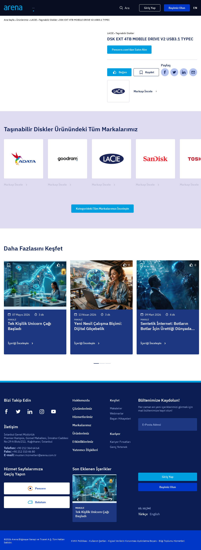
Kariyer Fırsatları (120, 442)
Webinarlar (116, 413)
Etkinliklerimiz (82, 442)
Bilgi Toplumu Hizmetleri (172, 540)
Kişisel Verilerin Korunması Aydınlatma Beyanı (132, 540)
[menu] (60, 8)
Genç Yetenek (118, 447)
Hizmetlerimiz (82, 417)
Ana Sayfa (9, 19)
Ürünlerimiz (22, 19)
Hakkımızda (81, 400)
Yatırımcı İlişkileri (85, 450)
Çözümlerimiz (82, 408)
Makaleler (116, 408)
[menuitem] (40, 8)
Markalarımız (81, 425)
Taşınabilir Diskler (48, 19)
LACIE (33, 19)
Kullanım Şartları (97, 540)
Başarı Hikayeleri (120, 418)
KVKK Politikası (79, 540)
